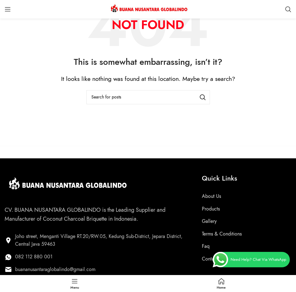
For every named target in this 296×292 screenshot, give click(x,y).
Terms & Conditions (222, 234)
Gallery (209, 221)
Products (211, 209)
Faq (206, 246)
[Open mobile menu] (8, 9)
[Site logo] (148, 8)
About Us (211, 196)
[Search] (288, 9)
